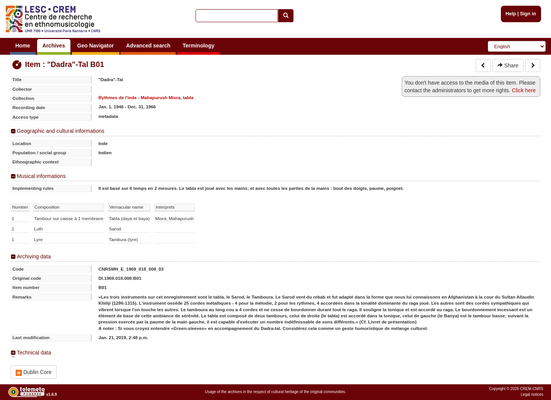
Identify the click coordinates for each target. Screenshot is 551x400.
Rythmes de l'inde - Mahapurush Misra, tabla (145, 97)
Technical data (34, 352)
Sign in (528, 13)
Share (507, 65)
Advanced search (148, 45)
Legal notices (532, 394)
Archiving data (34, 256)
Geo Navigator (95, 45)
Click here (524, 90)
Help (510, 13)
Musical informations (41, 176)
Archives (53, 45)
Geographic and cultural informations (60, 131)
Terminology (198, 45)
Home (22, 45)
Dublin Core (34, 372)
